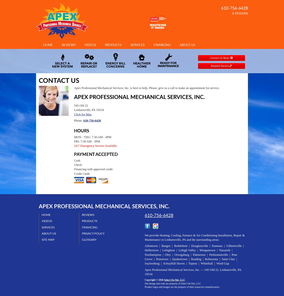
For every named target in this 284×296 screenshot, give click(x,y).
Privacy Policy (93, 233)
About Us (187, 45)
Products (113, 45)
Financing (162, 45)
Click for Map (82, 114)
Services (138, 45)
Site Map (48, 239)
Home (48, 45)
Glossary (89, 239)
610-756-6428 (92, 120)
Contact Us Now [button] (221, 57)
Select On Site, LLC (174, 280)
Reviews (69, 45)
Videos (90, 45)
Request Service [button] (221, 65)
